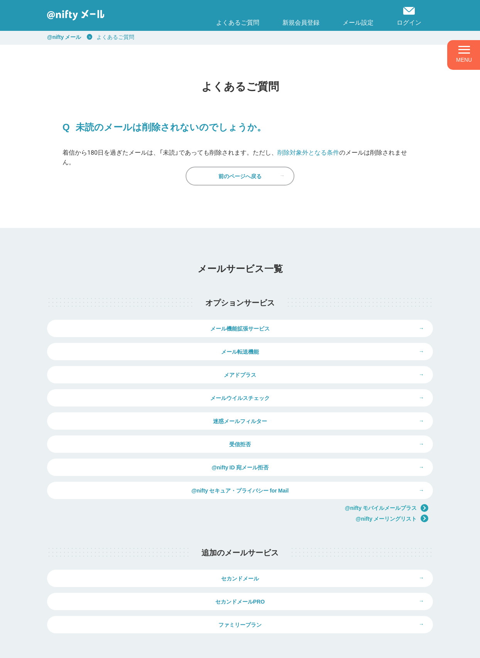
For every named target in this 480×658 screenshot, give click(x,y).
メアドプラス (143, 374)
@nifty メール (64, 36)
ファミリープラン (240, 555)
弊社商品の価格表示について (340, 612)
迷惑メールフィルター (144, 403)
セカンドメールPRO (336, 526)
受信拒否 (336, 403)
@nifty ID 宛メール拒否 (143, 432)
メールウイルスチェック (336, 374)
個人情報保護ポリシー (129, 647)
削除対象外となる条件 (308, 152)
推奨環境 (249, 647)
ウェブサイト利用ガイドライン (196, 647)
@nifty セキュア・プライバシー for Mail (336, 432)
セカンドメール (143, 526)
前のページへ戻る (240, 187)
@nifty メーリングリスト (392, 461)
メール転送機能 (336, 345)
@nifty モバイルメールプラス (386, 450)
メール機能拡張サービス (143, 345)
